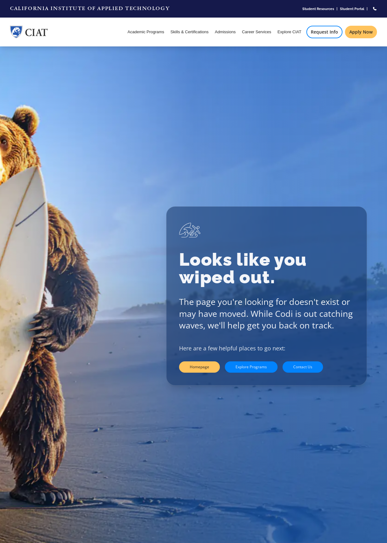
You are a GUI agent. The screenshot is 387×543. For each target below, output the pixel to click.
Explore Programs (251, 367)
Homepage (199, 367)
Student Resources (318, 9)
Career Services (256, 31)
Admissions (225, 31)
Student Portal (352, 9)
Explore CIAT (289, 31)
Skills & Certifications (190, 31)
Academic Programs (146, 31)
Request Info (324, 32)
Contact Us (302, 367)
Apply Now (361, 32)
